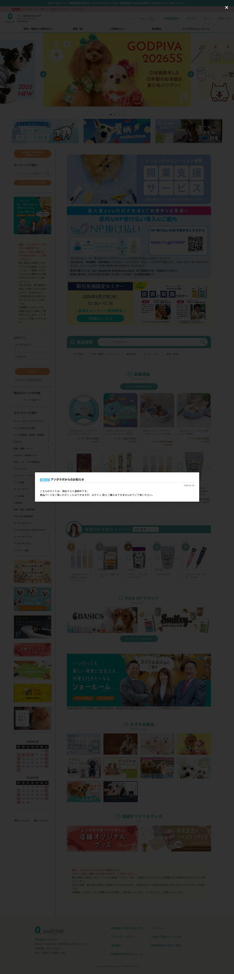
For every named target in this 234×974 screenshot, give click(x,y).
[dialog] (117, 487)
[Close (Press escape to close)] (227, 7)
